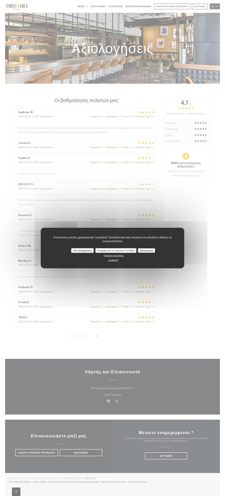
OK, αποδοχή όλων (82, 250)
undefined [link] (113, 260)
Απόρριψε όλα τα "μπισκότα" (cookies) (115, 250)
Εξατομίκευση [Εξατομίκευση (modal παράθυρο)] (146, 250)
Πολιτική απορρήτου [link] (113, 255)
